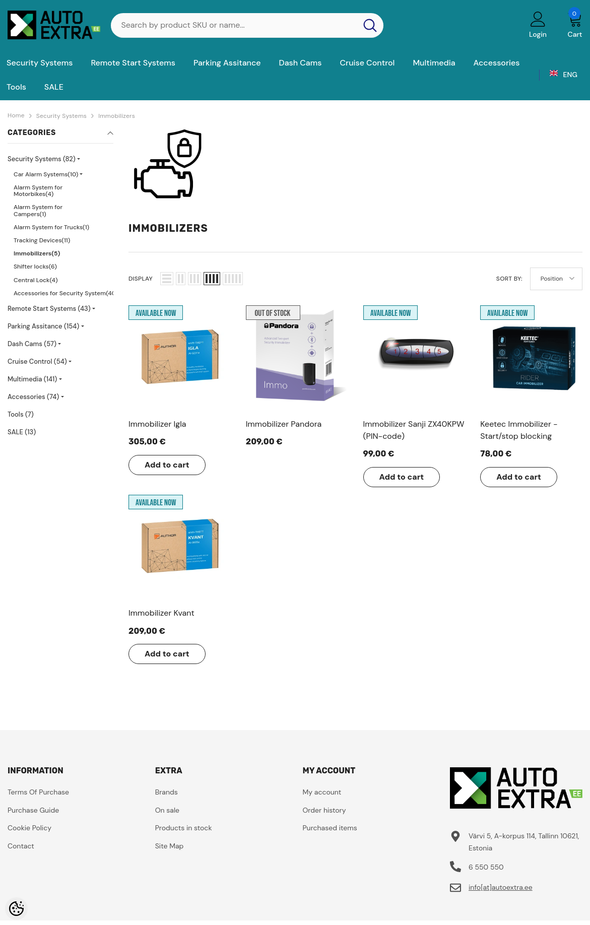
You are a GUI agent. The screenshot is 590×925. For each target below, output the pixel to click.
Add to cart (167, 464)
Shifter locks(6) (35, 266)
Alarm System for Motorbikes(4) (38, 190)
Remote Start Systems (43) (49, 308)
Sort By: (509, 279)
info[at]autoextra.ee (501, 887)
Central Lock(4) (36, 280)
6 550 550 (486, 867)
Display (140, 279)
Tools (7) (21, 414)
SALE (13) (22, 432)
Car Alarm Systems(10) (46, 174)
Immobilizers (116, 116)
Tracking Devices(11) (42, 240)
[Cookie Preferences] (16, 908)
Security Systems (61, 116)
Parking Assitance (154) (43, 326)
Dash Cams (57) (32, 344)
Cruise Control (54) (37, 361)
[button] (166, 278)
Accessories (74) (33, 396)
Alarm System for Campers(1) (38, 210)
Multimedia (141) (32, 379)
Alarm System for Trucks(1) (51, 227)
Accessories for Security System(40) (66, 293)
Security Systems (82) (42, 159)
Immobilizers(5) (37, 253)
